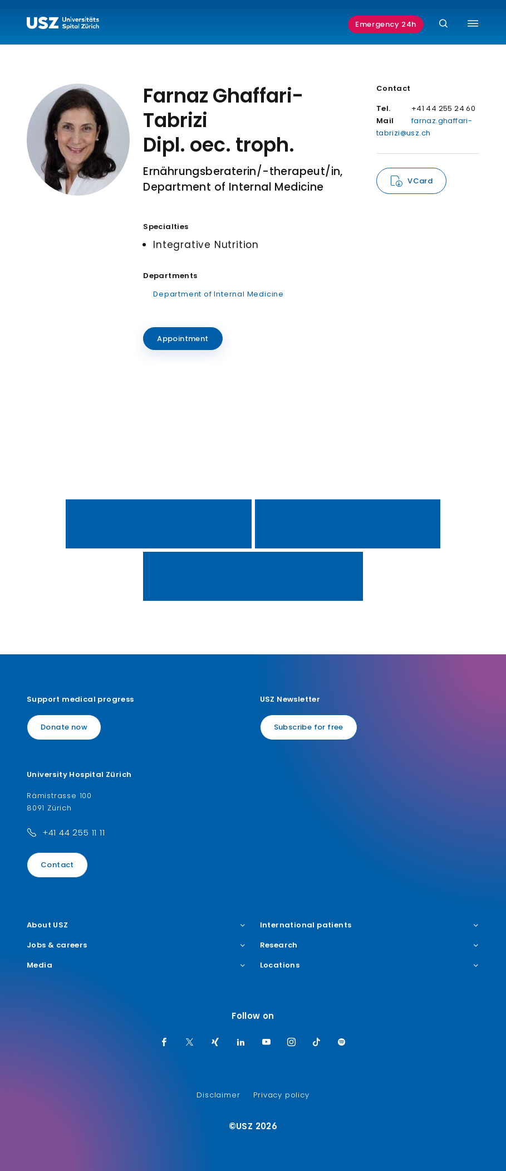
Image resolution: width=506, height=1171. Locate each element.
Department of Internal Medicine (218, 294)
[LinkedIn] (241, 1043)
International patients (370, 925)
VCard (420, 181)
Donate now (64, 727)
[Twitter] (189, 1043)
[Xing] (215, 1043)
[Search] (443, 24)
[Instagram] (291, 1043)
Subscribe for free (308, 727)
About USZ (137, 925)
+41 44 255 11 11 (73, 832)
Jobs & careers (137, 945)
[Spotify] (341, 1043)
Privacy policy (281, 1095)
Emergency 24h (385, 24)
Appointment (182, 338)
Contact (57, 864)
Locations (370, 965)
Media (137, 965)
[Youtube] (266, 1043)
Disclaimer (218, 1095)
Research (370, 945)
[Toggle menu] (472, 23)
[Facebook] (164, 1043)
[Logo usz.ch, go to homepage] (63, 24)
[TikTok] (317, 1043)
